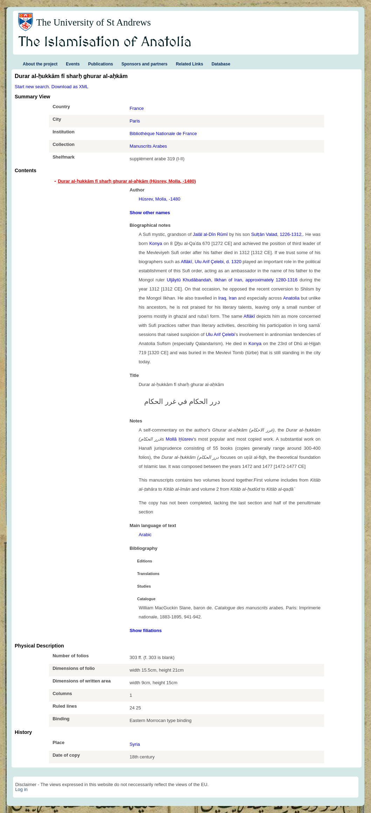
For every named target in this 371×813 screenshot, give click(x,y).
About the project (40, 64)
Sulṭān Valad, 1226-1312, (277, 234)
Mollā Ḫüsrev (179, 439)
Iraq (222, 298)
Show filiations (146, 630)
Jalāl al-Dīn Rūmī (210, 234)
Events (72, 64)
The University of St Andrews (93, 22)
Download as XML (70, 86)
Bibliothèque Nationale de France (163, 133)
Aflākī (186, 261)
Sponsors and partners (144, 64)
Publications (100, 64)
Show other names (150, 212)
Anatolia (291, 298)
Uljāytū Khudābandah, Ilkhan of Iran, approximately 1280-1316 (232, 279)
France (137, 108)
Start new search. (32, 86)
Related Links (189, 64)
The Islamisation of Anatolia (105, 42)
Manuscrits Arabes (148, 146)
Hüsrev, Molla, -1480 (159, 199)
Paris (135, 121)
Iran (233, 298)
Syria (135, 744)
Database (220, 64)
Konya (155, 243)
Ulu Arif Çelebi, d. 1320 (218, 261)
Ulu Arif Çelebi (220, 334)
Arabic (145, 534)
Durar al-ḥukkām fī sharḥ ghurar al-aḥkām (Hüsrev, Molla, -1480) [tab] (127, 181)
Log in (21, 789)
